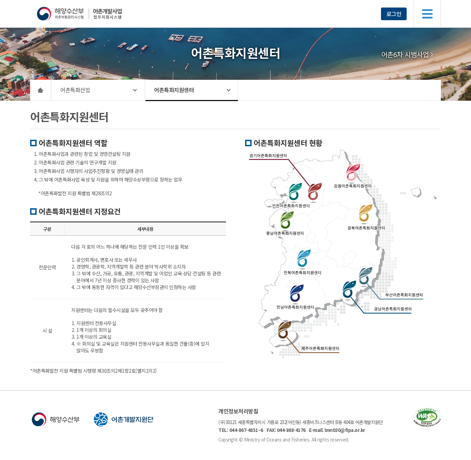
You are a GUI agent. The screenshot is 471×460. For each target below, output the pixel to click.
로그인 (394, 14)
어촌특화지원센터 (174, 90)
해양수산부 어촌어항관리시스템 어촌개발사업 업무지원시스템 (92, 14)
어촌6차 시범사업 (405, 54)
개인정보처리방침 (238, 411)
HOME (40, 90)
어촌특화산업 (75, 90)
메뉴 (427, 13)
